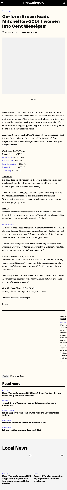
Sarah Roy (6, 170)
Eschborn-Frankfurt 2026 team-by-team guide (24, 423)
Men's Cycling (7, 391)
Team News (7, 11)
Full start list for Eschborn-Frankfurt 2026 (21, 430)
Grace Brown (8, 157)
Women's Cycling (8, 410)
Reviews (5, 401)
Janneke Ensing (9, 164)
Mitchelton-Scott (17, 376)
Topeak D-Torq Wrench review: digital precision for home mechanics (48, 478)
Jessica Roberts (8, 167)
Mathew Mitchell (30, 32)
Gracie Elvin (7, 161)
